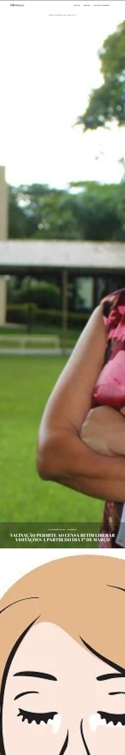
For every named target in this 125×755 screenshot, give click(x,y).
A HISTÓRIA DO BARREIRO (101, 5)
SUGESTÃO (86, 5)
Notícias (77, 5)
